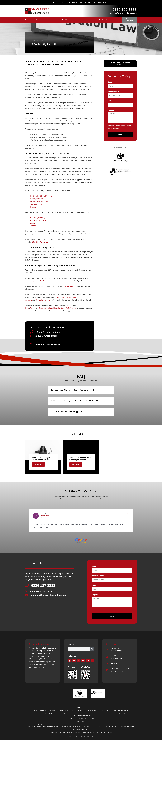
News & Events (89, 20)
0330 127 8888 (124, 9)
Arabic (32, 223)
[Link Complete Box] (43, 457)
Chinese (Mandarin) (37, 218)
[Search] (92, 649)
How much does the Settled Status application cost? (72, 390)
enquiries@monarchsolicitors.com (123, 13)
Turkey (32, 308)
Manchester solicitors (65, 297)
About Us (64, 20)
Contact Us (103, 20)
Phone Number (113, 91)
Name (110, 82)
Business (39, 20)
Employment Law (36, 199)
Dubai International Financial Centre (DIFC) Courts (57, 308)
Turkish (33, 226)
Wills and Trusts (36, 204)
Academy (76, 20)
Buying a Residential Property (41, 196)
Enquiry (111, 110)
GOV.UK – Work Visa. (40, 242)
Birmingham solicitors (43, 300)
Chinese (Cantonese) (38, 220)
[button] (81, 390)
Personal (28, 20)
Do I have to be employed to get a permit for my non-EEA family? (78, 401)
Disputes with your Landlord (40, 201)
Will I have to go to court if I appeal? (66, 412)
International (52, 20)
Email (110, 101)
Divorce (33, 207)
